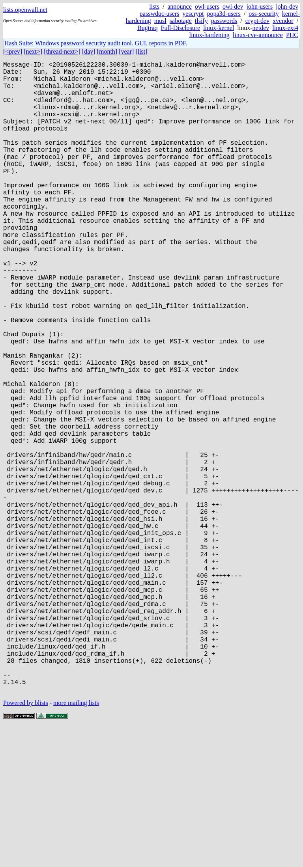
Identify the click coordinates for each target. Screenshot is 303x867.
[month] (107, 51)
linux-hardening (209, 35)
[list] (141, 51)
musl (160, 20)
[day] (88, 51)
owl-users (207, 6)
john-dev (287, 6)
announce (180, 6)
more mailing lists (76, 843)
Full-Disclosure (180, 27)
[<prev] (12, 51)
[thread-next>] (62, 51)
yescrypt (193, 13)
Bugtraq (147, 27)
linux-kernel (218, 27)
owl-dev (233, 6)
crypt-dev (257, 20)
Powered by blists (25, 843)
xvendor (283, 20)
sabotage (181, 20)
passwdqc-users (159, 13)
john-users (259, 6)
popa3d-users (223, 13)
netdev (260, 27)
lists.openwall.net (25, 9)
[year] (126, 51)
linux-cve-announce (258, 35)
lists (154, 6)
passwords (224, 20)
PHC (292, 35)
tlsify (201, 20)
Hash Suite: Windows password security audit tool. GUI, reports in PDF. (95, 43)
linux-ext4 (285, 27)
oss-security (264, 13)
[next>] (33, 51)
